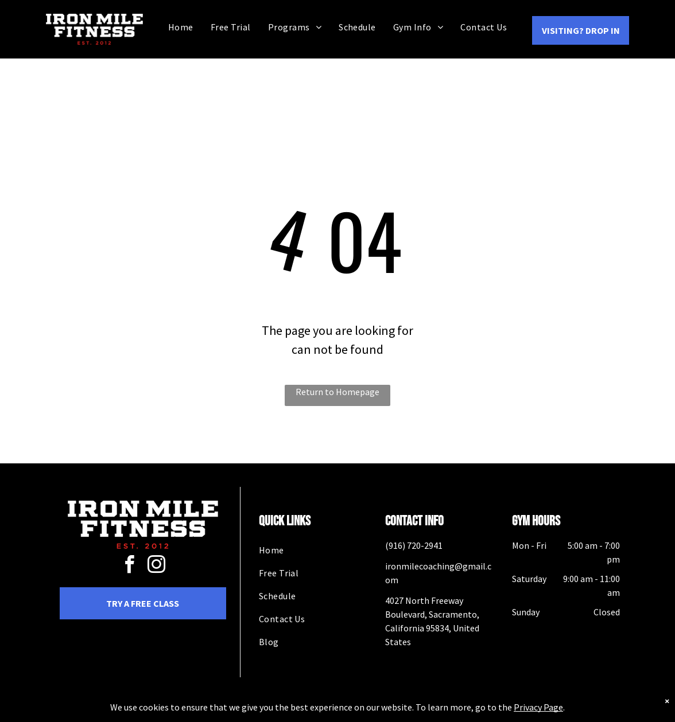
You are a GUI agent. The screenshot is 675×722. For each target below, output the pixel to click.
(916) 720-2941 (414, 545)
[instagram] (156, 566)
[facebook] (129, 566)
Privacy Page (538, 714)
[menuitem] (181, 26)
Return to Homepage (337, 391)
